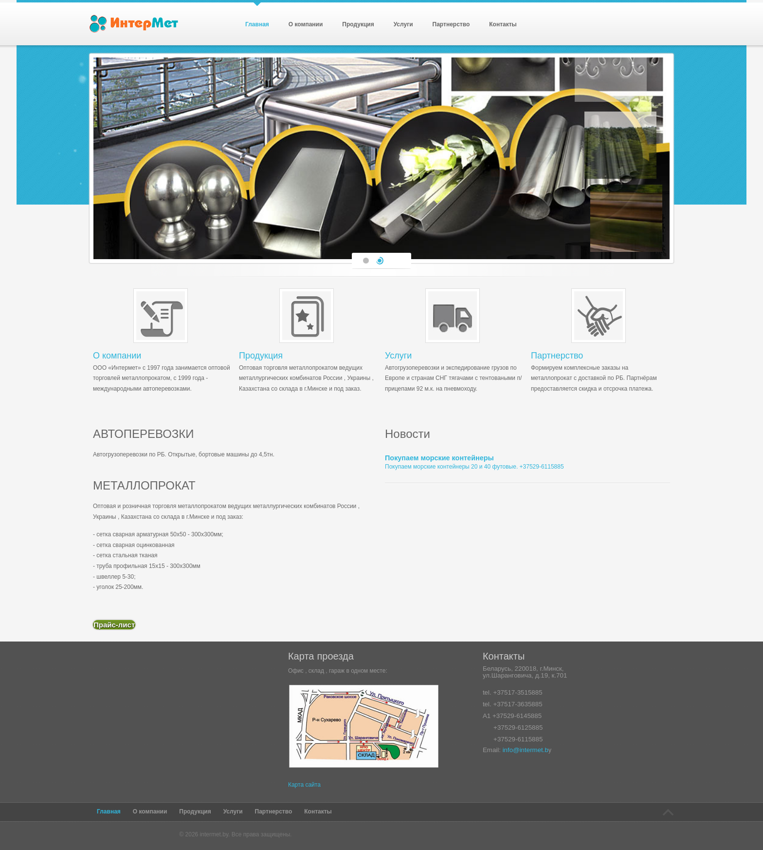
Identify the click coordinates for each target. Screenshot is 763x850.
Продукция (261, 355)
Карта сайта (304, 784)
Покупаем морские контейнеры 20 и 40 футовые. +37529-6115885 (474, 466)
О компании (117, 355)
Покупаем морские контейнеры (439, 458)
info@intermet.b (525, 750)
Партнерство (557, 355)
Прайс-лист (114, 625)
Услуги (398, 355)
